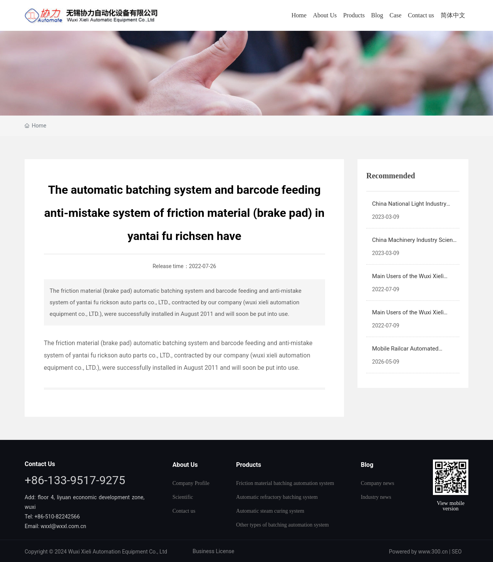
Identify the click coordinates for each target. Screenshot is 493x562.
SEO (457, 552)
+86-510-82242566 (57, 516)
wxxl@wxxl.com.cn (64, 526)
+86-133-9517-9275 (75, 480)
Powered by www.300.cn (418, 552)
